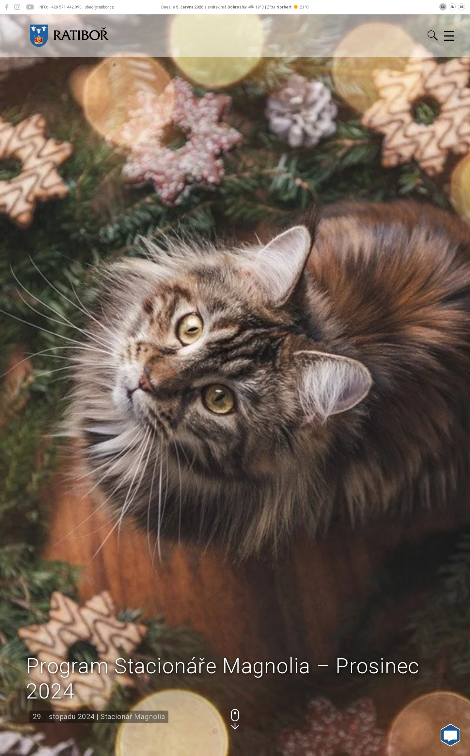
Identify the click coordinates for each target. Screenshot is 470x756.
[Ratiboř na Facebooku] (6, 7)
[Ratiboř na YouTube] (30, 7)
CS (443, 6)
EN (452, 6)
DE (461, 6)
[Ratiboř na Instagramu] (17, 7)
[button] (235, 719)
